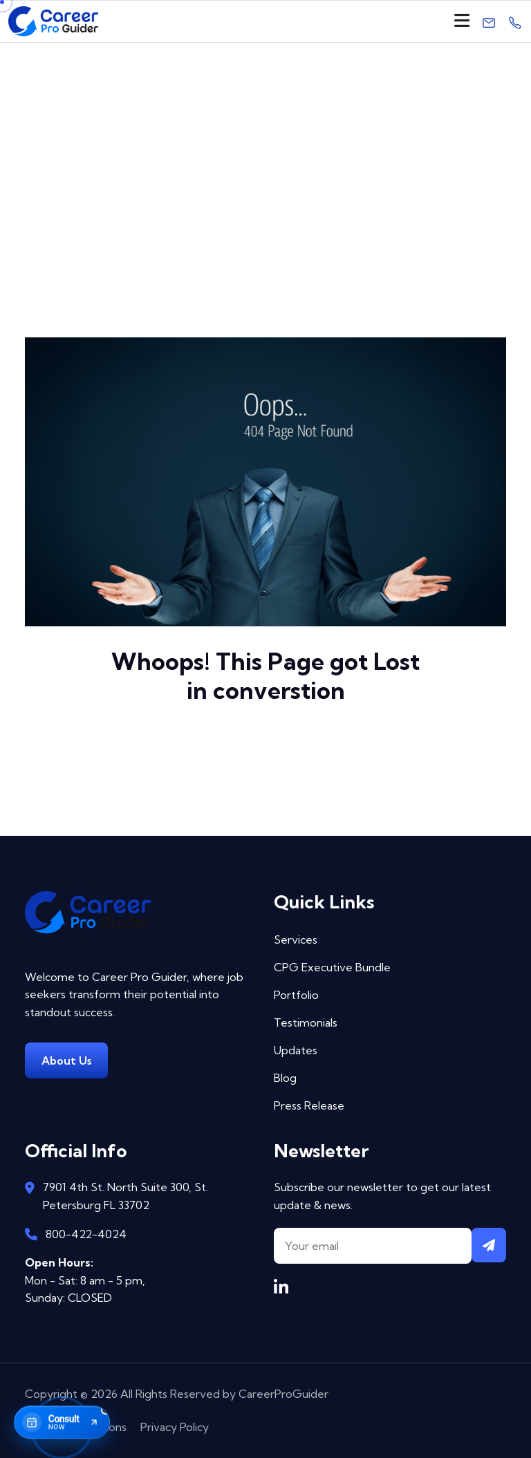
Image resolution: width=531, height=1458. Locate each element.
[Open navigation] (462, 21)
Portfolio (296, 995)
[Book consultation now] (62, 1422)
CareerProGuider (283, 1394)
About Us (66, 1060)
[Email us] (488, 21)
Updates (295, 1050)
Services (295, 939)
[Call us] (515, 21)
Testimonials (305, 1022)
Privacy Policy (174, 1427)
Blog (285, 1078)
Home (229, 196)
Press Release (309, 1105)
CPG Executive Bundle (332, 967)
